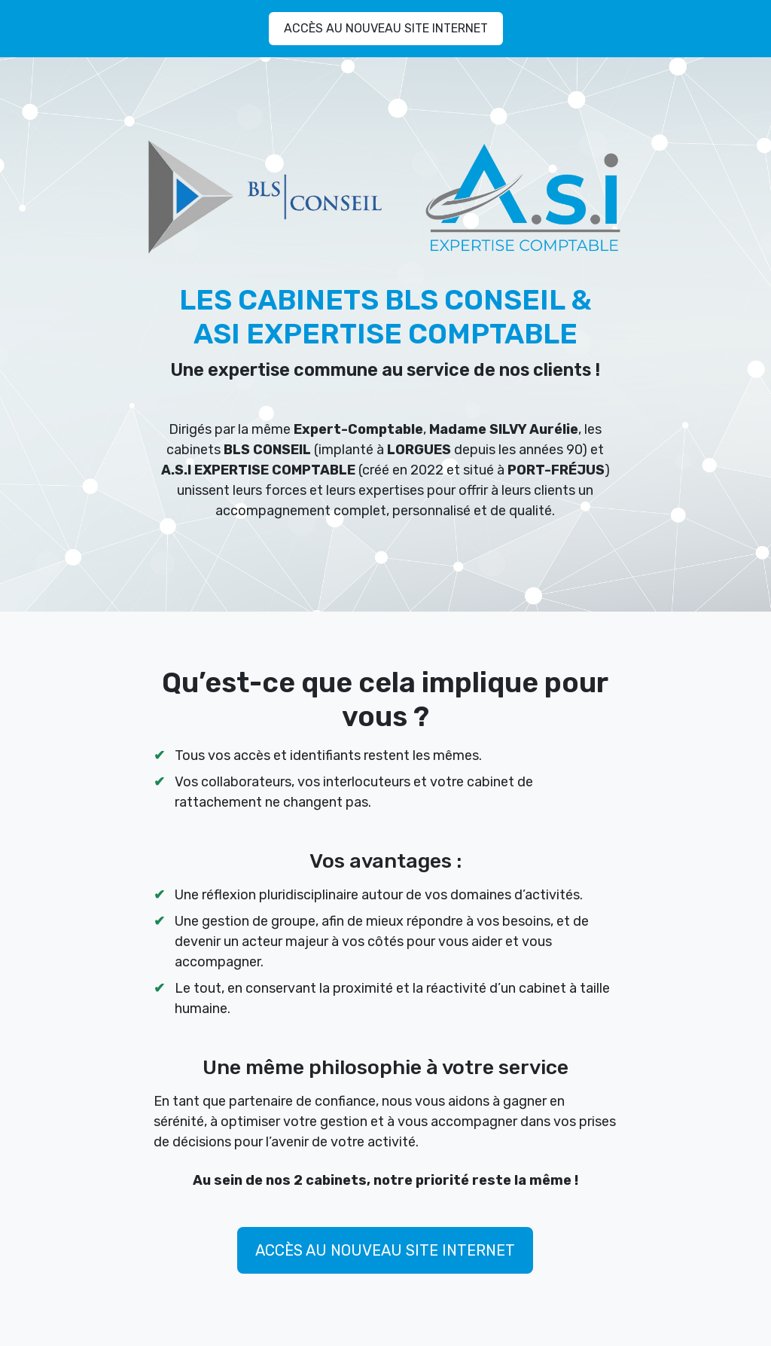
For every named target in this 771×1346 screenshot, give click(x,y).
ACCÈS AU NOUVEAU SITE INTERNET (386, 28)
